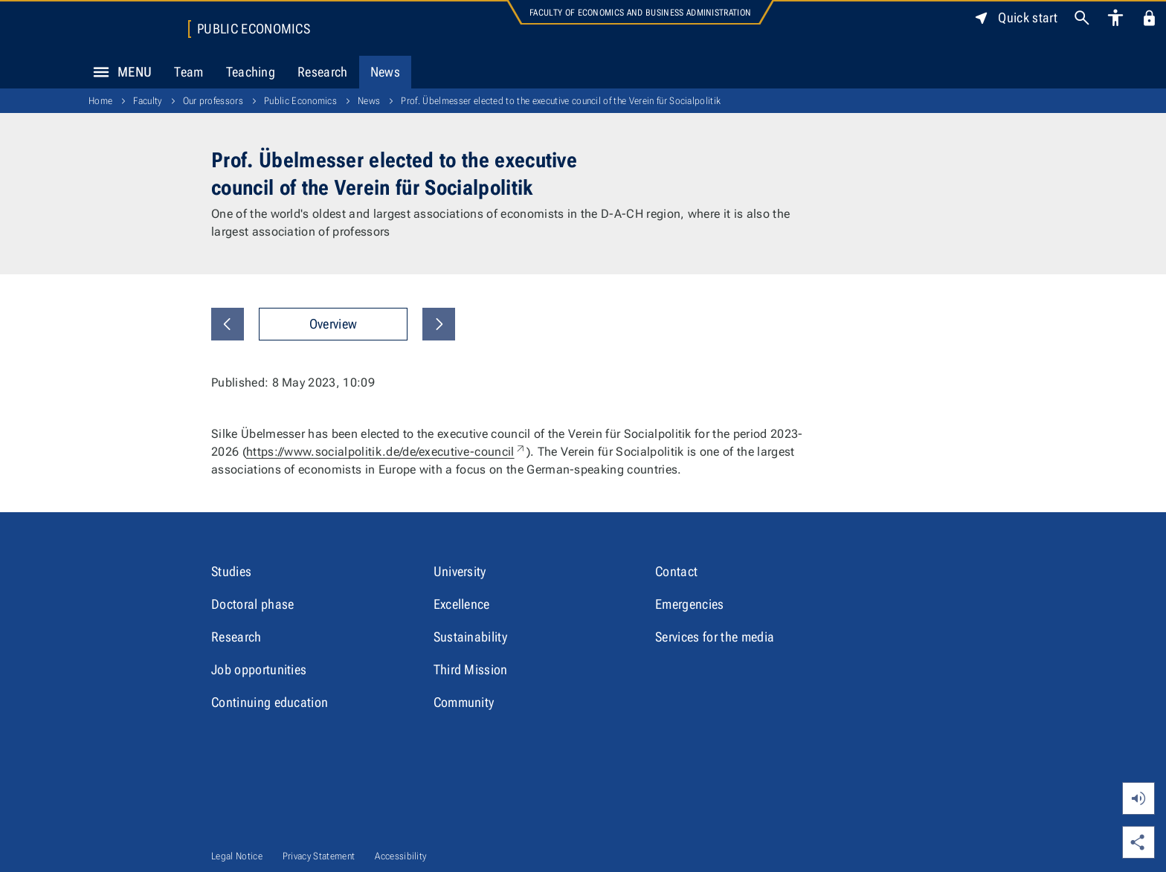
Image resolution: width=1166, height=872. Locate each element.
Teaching (251, 72)
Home (100, 100)
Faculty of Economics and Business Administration (640, 12)
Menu (118, 72)
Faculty (147, 100)
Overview (333, 324)
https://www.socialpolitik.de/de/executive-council (386, 452)
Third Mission (471, 669)
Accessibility (400, 856)
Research (322, 72)
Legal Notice (236, 856)
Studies (231, 571)
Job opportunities (258, 669)
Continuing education (269, 702)
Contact (676, 571)
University (460, 571)
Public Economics (253, 29)
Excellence (462, 604)
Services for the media (714, 637)
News (385, 72)
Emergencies (689, 604)
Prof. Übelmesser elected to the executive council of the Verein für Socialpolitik (561, 100)
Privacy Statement (319, 856)
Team (188, 72)
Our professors (213, 100)
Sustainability (470, 637)
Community (464, 702)
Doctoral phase (252, 604)
